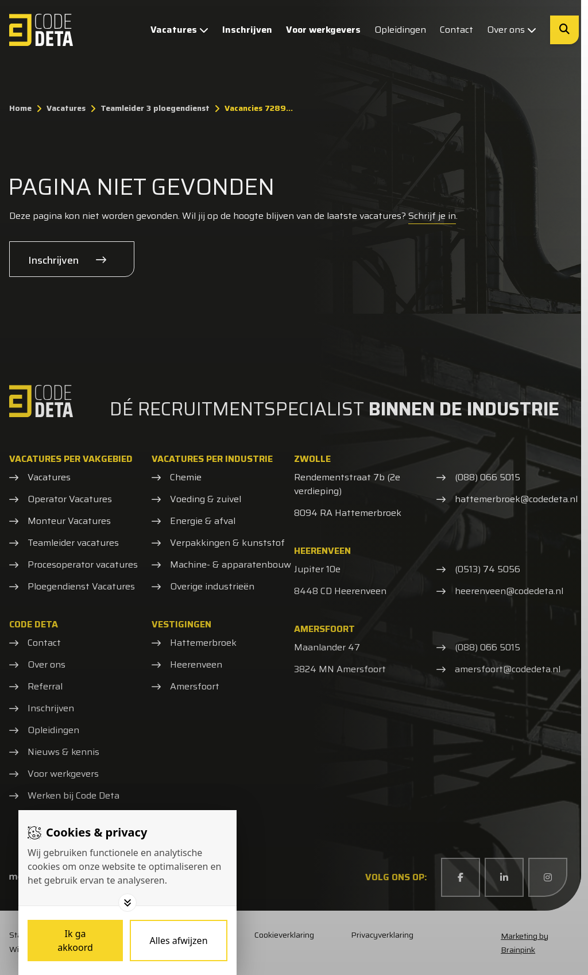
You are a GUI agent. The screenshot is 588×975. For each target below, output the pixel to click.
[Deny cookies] (178, 940)
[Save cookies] (75, 940)
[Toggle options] (127, 902)
